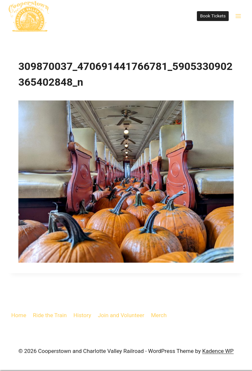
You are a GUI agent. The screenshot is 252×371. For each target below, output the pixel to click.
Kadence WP (218, 351)
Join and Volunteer (121, 315)
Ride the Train (50, 315)
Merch (159, 315)
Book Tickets (213, 15)
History (82, 315)
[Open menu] (238, 16)
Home (18, 315)
